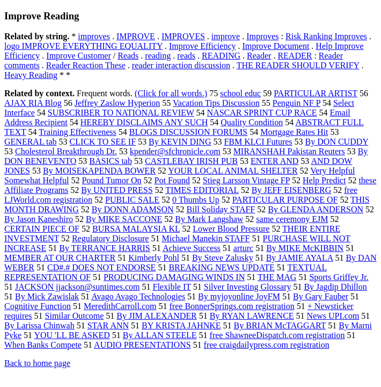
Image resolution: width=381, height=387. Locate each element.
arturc (243, 248)
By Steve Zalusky (222, 257)
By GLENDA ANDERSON (315, 209)
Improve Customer (78, 55)
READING (221, 55)
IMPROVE (135, 36)
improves (94, 36)
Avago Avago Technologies (138, 296)
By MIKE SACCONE (124, 219)
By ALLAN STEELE (160, 335)
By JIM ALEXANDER (156, 315)
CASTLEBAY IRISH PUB (191, 161)
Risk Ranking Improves (326, 36)
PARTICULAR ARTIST (315, 93)
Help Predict (324, 180)
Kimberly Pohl (153, 257)
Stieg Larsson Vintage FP (246, 180)
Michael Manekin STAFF (206, 238)
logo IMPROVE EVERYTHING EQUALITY (83, 46)
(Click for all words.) (171, 93)
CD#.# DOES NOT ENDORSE (101, 267)
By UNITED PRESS (116, 190)
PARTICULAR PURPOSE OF (285, 199)
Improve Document (275, 46)
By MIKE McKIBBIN (304, 248)
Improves (262, 36)
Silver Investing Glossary (247, 286)
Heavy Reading (30, 75)
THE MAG (277, 277)
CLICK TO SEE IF (103, 141)
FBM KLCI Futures (258, 141)
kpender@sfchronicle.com (175, 151)
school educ (240, 93)
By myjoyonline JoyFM (239, 296)
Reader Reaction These (86, 65)
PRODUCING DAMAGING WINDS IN (174, 277)
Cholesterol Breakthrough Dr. (66, 151)
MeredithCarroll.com (120, 306)
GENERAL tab (30, 141)
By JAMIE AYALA (299, 257)
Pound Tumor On (111, 180)
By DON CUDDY (337, 141)
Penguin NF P (296, 103)
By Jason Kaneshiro (38, 219)
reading (158, 55)
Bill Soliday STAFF (221, 209)
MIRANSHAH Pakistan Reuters (289, 151)
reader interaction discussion (181, 65)
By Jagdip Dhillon (335, 286)
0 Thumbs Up (195, 199)
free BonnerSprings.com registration (232, 306)
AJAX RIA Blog (33, 103)
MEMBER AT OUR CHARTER (59, 257)
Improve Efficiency (202, 46)
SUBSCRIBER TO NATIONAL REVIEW (121, 112)
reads (186, 55)
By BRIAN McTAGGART (280, 325)
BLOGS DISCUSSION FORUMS (188, 132)
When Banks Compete (43, 344)
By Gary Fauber (320, 296)
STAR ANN (108, 325)
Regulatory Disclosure (110, 238)
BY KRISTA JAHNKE (181, 325)
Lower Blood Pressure (231, 228)
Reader (259, 55)
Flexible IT (172, 286)
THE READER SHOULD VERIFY (298, 65)
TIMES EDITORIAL (201, 190)
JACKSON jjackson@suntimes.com (77, 286)
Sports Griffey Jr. (338, 277)
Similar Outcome (74, 315)
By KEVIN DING (180, 141)
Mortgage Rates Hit (294, 132)
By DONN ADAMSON (133, 209)
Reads (128, 55)
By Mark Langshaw (209, 219)
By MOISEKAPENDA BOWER (99, 170)
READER (294, 55)
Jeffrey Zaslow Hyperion (117, 103)
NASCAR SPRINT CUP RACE (262, 112)
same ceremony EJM (292, 219)
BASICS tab (110, 161)
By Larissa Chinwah (39, 325)
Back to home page (37, 363)
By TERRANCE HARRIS (104, 248)
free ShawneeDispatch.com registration (277, 335)
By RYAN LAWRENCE (252, 315)
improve (225, 36)
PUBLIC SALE (132, 199)
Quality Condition (252, 122)
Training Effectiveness (77, 132)
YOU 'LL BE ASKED (71, 335)
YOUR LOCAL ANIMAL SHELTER (232, 170)
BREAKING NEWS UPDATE (221, 267)
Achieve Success (192, 248)
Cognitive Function (37, 306)
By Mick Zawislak (47, 296)
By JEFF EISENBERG (291, 190)
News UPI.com (333, 315)
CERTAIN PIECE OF (41, 228)
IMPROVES (183, 36)
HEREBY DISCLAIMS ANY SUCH (144, 122)
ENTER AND (274, 161)
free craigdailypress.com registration (266, 344)
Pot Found (172, 180)
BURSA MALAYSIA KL (136, 228)
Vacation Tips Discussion (216, 103)
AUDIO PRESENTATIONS (142, 344)
